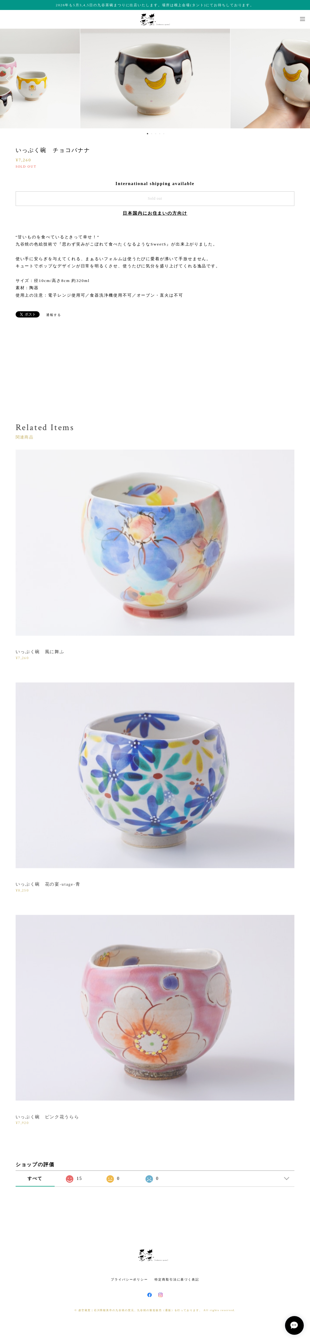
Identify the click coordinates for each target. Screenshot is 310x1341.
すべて (34, 1178)
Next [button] (301, 78)
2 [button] (151, 133)
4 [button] (159, 133)
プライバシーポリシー (129, 1279)
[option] (155, 78)
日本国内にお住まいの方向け (155, 213)
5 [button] (163, 133)
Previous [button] (9, 78)
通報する (53, 315)
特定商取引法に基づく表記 (177, 1279)
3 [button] (155, 133)
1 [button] (147, 133)
